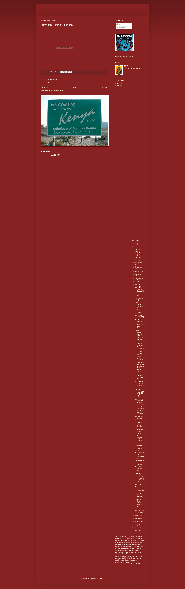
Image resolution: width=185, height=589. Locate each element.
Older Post (104, 87)
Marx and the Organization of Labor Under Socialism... (139, 410)
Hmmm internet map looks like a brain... (139, 306)
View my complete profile (132, 69)
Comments (120, 28)
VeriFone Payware (138, 294)
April (137, 287)
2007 (135, 530)
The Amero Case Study (139, 316)
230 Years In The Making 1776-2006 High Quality (139, 393)
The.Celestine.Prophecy (139, 511)
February (138, 518)
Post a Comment (49, 83)
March (137, 516)
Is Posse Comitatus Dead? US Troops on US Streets (139, 345)
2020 (135, 244)
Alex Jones (120, 81)
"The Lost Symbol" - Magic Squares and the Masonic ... (139, 504)
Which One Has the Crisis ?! (124, 56)
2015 (135, 246)
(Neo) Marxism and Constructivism (139, 447)
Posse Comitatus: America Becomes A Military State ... (139, 324)
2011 (135, 257)
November (138, 267)
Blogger (101, 578)
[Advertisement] (122, 125)
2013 (135, 252)
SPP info (137, 312)
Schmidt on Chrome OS (139, 290)
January (138, 521)
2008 (135, 527)
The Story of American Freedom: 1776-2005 (139, 401)
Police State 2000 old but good (139, 468)
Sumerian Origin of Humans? (139, 495)
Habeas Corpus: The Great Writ (139, 376)
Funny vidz (120, 85)
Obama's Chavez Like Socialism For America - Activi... (139, 426)
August (137, 279)
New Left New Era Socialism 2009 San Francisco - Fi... (139, 438)
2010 (135, 260)
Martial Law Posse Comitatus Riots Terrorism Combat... (139, 335)
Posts (119, 24)
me (127, 66)
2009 (135, 525)
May (136, 284)
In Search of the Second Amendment (139, 384)
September (138, 274)
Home (74, 87)
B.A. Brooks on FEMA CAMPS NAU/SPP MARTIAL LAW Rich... (139, 356)
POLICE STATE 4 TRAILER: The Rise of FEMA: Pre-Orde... (139, 477)
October (138, 271)
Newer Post (44, 87)
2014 (135, 249)
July (136, 281)
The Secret (138, 484)
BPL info (119, 83)
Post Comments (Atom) (56, 90)
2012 (135, 255)
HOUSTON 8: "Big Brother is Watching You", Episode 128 (139, 367)
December (138, 263)
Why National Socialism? (139, 417)
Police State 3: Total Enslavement (139, 455)
